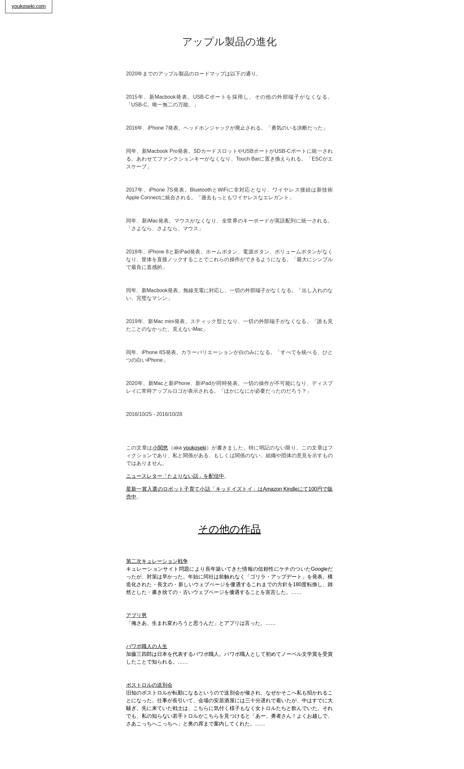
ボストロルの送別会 (149, 685)
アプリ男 (136, 615)
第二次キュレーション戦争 (157, 561)
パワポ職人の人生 (146, 646)
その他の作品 (229, 529)
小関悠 (160, 447)
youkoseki (194, 447)
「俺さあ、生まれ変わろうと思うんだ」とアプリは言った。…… (201, 623)
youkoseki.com (29, 6)
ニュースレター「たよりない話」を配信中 (175, 476)
